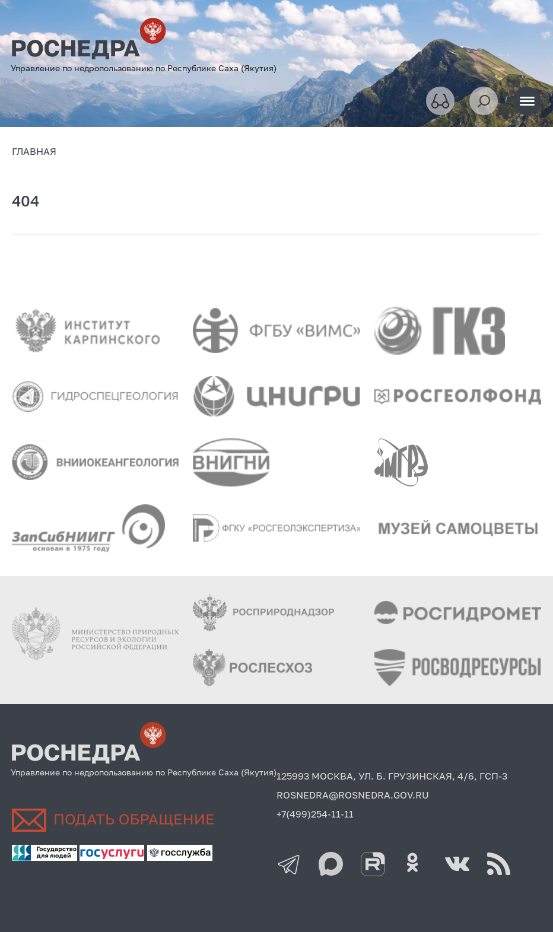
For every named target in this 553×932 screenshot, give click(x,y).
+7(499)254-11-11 (315, 814)
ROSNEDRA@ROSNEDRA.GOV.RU (352, 795)
